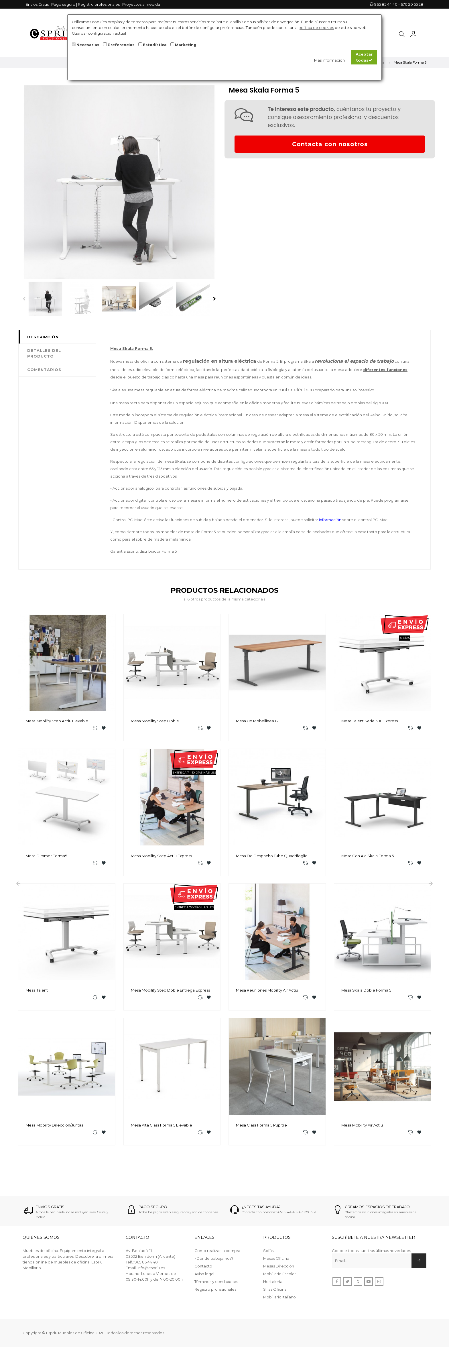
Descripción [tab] (43, 337)
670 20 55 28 (412, 4)
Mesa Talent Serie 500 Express (369, 721)
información (121, 422)
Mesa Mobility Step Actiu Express (161, 856)
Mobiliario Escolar (279, 1276)
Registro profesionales (99, 4)
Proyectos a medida (141, 4)
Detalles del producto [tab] (44, 353)
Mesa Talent (36, 991)
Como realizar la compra (217, 1253)
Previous (24, 299)
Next (214, 299)
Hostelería (272, 1284)
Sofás (268, 1253)
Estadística (155, 44)
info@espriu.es (151, 1270)
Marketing (185, 44)
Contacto (203, 1268)
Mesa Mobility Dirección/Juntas (54, 1127)
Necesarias (87, 44)
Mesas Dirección (278, 1268)
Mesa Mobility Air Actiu (362, 1127)
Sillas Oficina (275, 1292)
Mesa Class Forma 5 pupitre (261, 1127)
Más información (329, 60)
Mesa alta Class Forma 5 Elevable (161, 1127)
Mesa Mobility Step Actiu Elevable (56, 721)
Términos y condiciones (216, 1284)
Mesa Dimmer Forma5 (46, 856)
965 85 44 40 (385, 4)
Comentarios (44, 369)
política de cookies (316, 27)
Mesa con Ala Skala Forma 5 (367, 856)
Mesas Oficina (276, 1261)
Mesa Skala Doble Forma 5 (366, 991)
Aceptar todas (364, 57)
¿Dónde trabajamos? (213, 1261)
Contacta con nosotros (330, 144)
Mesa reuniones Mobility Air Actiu (267, 991)
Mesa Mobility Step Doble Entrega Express (170, 991)
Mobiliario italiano (279, 1299)
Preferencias (121, 44)
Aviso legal (204, 1276)
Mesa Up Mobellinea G (257, 721)
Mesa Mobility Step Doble (155, 721)
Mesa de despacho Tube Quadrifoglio (272, 856)
